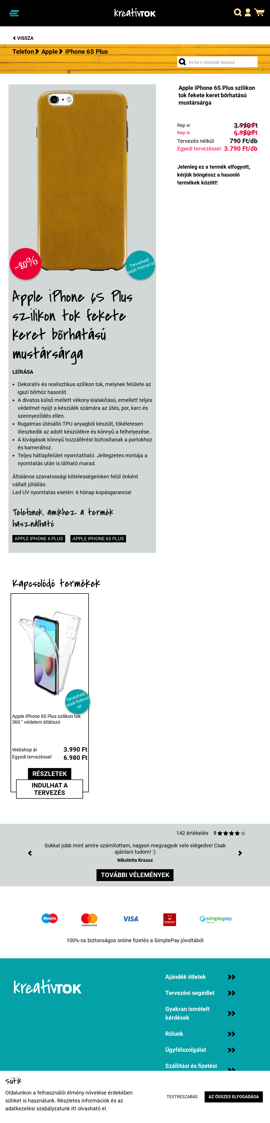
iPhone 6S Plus (86, 51)
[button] (238, 13)
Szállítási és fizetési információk (200, 1070)
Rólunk (200, 1033)
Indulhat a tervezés (50, 789)
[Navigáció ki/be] (14, 13)
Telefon (23, 51)
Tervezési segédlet (200, 993)
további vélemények (135, 875)
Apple (49, 51)
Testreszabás (181, 1096)
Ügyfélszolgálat (200, 1050)
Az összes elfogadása (233, 1096)
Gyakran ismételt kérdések (200, 1013)
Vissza (22, 38)
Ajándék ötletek (200, 977)
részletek (49, 774)
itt (73, 1108)
